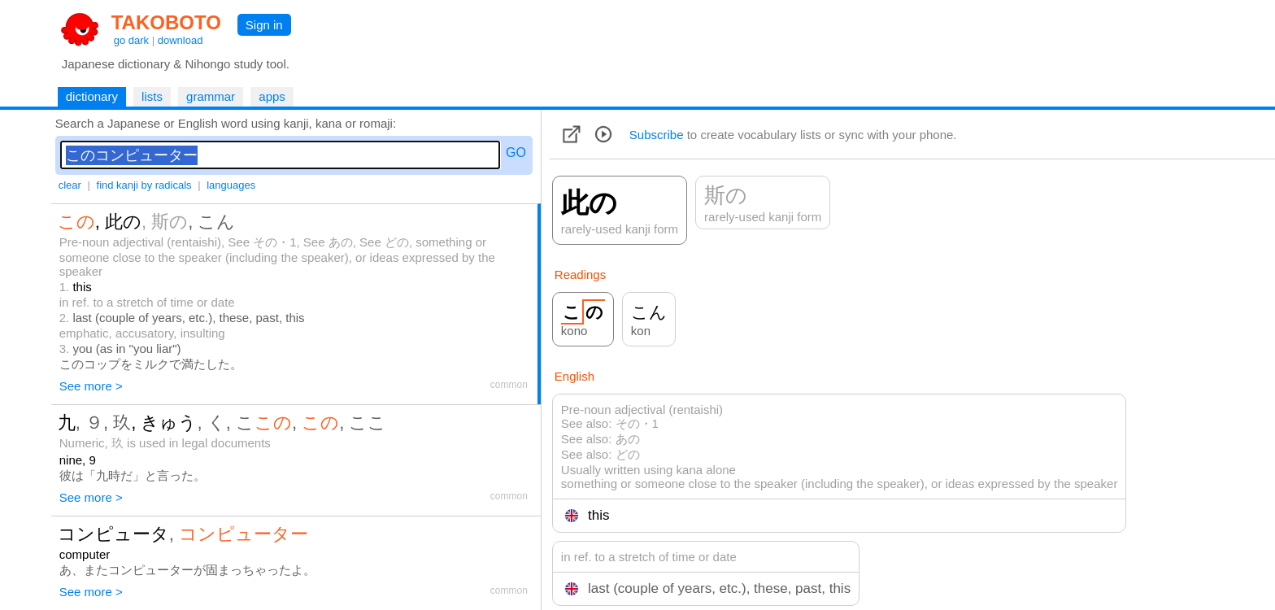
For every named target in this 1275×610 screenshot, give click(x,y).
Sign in (264, 25)
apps (272, 96)
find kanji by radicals (144, 185)
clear (70, 185)
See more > (91, 386)
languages (231, 185)
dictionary (92, 96)
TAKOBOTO (166, 22)
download (180, 40)
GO (516, 152)
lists (152, 96)
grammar (210, 96)
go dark (131, 40)
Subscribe (656, 135)
